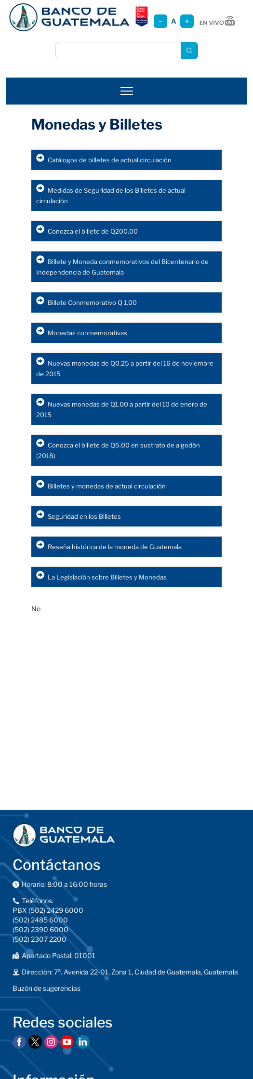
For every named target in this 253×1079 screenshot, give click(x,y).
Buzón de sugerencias (46, 988)
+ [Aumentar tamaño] (187, 21)
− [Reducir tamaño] (160, 21)
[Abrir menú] (126, 91)
